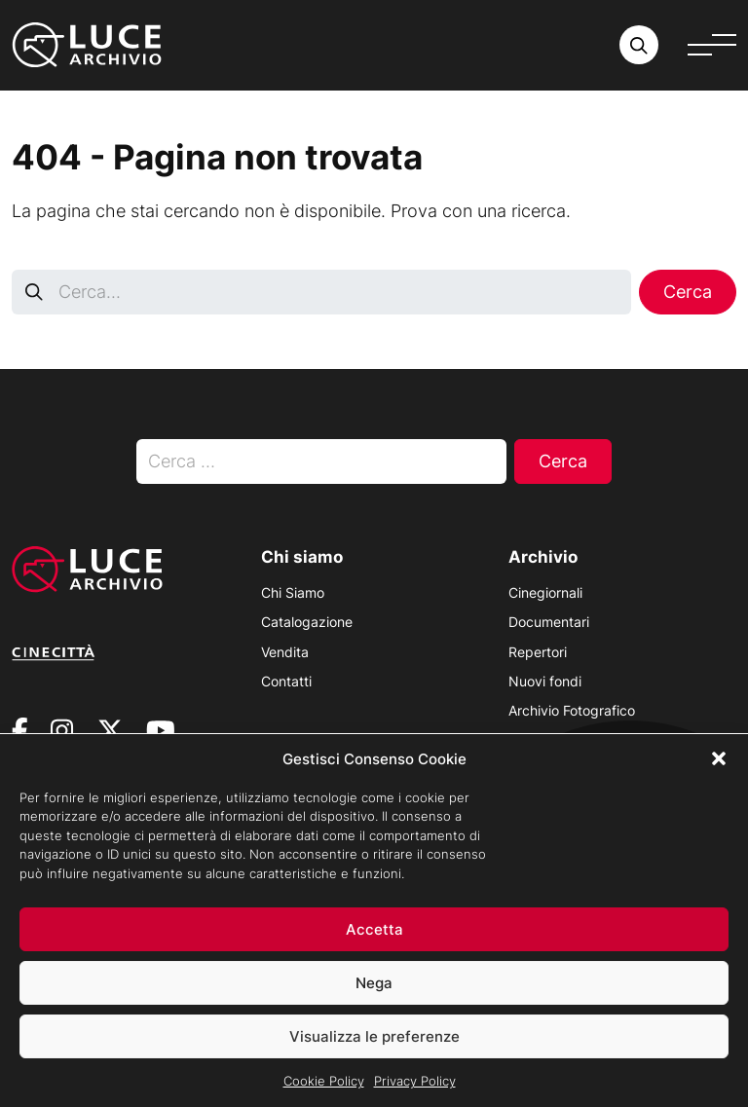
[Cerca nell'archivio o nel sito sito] (638, 44)
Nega (374, 993)
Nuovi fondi (544, 681)
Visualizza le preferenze (374, 1047)
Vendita (285, 652)
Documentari (548, 621)
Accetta (374, 940)
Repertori (537, 652)
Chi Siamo (292, 592)
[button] (719, 770)
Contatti (286, 681)
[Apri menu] (712, 44)
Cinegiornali (545, 592)
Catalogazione (307, 621)
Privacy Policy (415, 1092)
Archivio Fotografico (571, 710)
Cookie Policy (323, 1092)
